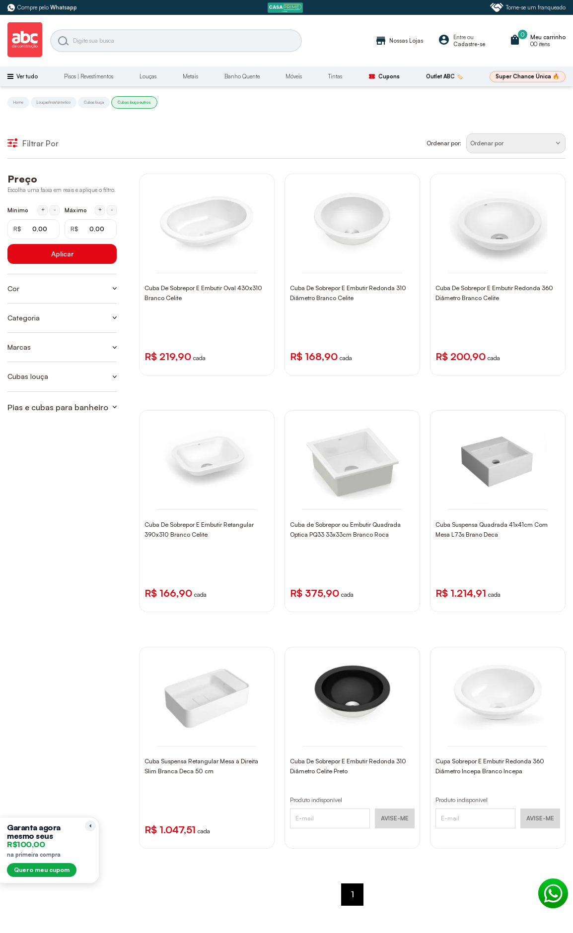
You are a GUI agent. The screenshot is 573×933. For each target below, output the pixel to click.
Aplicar (62, 253)
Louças (148, 76)
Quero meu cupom (42, 869)
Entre (459, 37)
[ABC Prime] (286, 7)
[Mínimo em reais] (33, 229)
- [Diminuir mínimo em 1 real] (55, 209)
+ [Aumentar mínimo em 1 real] (43, 209)
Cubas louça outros (134, 102)
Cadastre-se (469, 44)
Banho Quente (242, 76)
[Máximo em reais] (91, 229)
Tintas (335, 76)
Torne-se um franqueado (528, 7)
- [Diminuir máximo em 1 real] (112, 209)
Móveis (294, 76)
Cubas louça (94, 102)
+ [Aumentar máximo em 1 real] (100, 209)
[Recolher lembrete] (90, 825)
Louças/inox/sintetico (54, 102)
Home (18, 102)
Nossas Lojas (399, 41)
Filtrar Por (33, 143)
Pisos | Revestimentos (88, 76)
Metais (190, 76)
